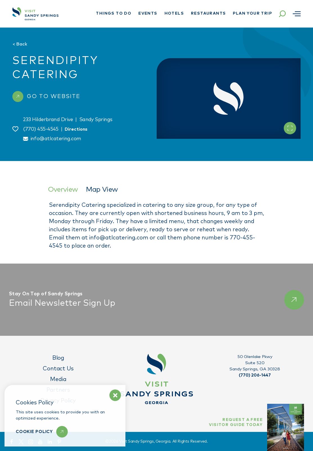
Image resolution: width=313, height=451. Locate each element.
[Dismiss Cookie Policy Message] (115, 395)
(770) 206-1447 (255, 375)
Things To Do (113, 13)
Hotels (174, 13)
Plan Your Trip (252, 13)
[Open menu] (297, 14)
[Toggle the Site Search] (282, 13)
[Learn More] (42, 432)
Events (147, 13)
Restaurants (208, 13)
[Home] (35, 13)
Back (19, 44)
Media (58, 379)
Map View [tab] (102, 189)
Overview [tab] (63, 189)
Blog (58, 358)
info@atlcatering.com (55, 138)
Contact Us (58, 368)
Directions (76, 129)
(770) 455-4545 (40, 129)
